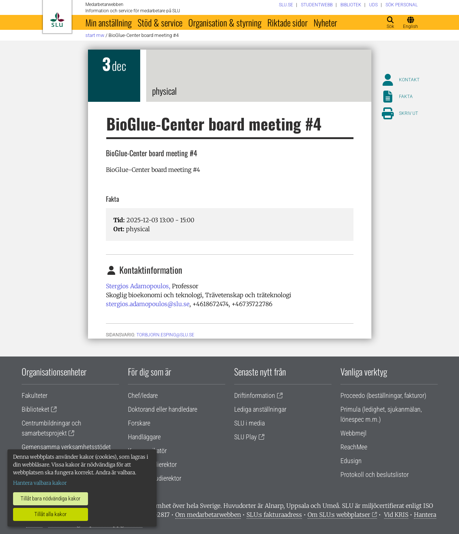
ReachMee (353, 447)
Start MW (94, 35)
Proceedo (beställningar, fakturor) (383, 395)
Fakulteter (34, 395)
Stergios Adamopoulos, (138, 286)
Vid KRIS (396, 514)
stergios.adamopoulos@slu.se (147, 304)
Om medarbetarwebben (208, 514)
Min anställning (108, 22)
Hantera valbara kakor (40, 483)
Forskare (139, 423)
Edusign (351, 461)
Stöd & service (160, 22)
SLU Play (245, 437)
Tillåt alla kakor (50, 514)
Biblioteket (35, 409)
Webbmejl (353, 433)
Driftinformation (254, 395)
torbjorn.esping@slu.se (165, 334)
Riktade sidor (287, 22)
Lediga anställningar (260, 409)
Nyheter (325, 22)
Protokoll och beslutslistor (374, 474)
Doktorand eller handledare (162, 409)
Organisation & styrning (224, 22)
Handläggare (144, 437)
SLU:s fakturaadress (274, 514)
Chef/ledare (143, 395)
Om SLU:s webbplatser (339, 514)
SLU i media (249, 423)
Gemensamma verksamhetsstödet (66, 447)
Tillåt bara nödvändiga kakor (51, 498)
